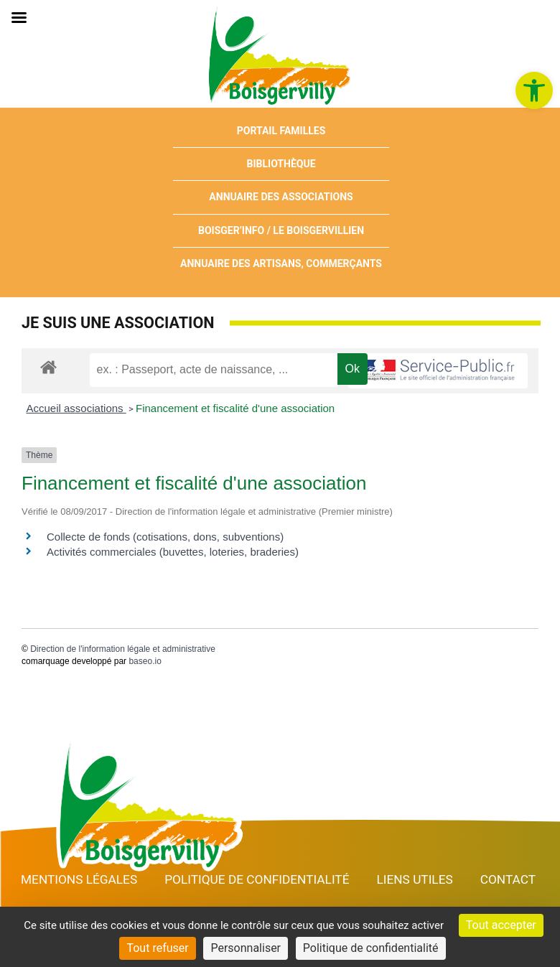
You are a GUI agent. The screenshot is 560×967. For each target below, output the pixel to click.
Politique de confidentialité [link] (256, 879)
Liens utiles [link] (414, 879)
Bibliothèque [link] (281, 163)
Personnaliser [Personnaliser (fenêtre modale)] (245, 948)
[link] (534, 90)
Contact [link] (508, 879)
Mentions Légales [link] (79, 879)
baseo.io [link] (145, 661)
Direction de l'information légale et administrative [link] (122, 649)
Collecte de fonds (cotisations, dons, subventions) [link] (165, 537)
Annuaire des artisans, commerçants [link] (281, 263)
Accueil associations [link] (76, 408)
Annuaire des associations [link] (281, 196)
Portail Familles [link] (281, 130)
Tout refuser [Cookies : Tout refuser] (157, 948)
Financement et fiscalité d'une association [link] (235, 408)
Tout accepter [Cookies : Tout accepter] (501, 925)
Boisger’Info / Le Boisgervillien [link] (281, 230)
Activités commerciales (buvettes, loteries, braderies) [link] (173, 552)
